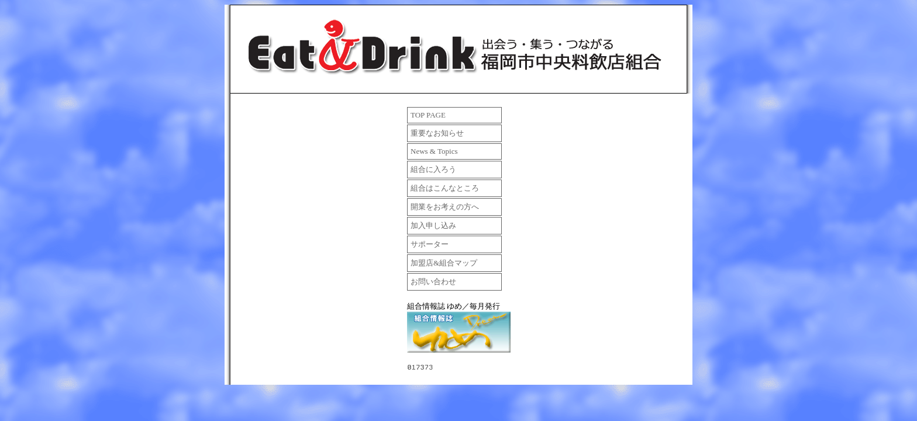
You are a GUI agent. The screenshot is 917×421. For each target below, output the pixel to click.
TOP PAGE (428, 115)
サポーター (430, 244)
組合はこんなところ (445, 188)
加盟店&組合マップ (444, 262)
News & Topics (434, 151)
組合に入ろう (433, 169)
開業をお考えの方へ (445, 206)
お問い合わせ (433, 281)
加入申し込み (433, 225)
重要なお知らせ (437, 133)
